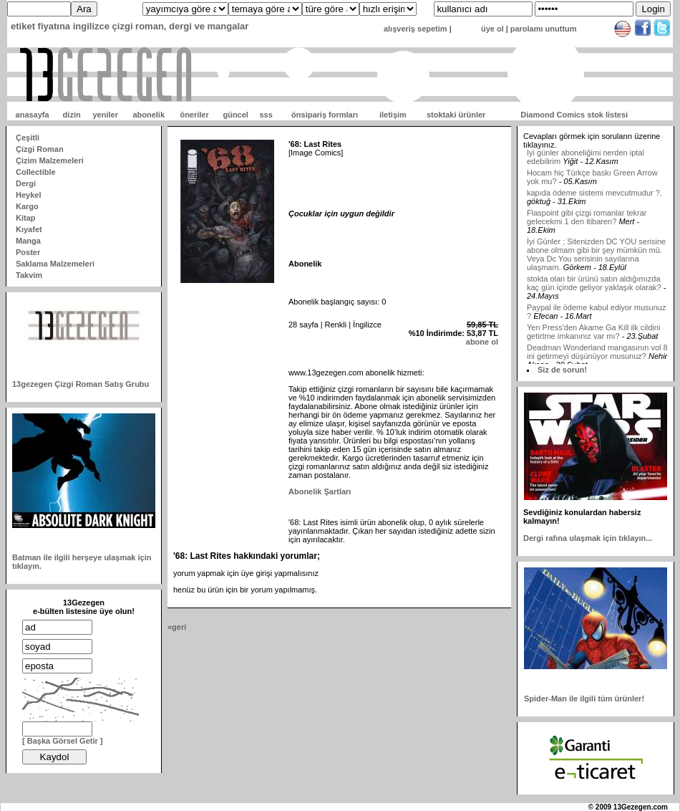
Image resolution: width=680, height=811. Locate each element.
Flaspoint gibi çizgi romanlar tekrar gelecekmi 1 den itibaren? (587, 220)
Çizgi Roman (40, 149)
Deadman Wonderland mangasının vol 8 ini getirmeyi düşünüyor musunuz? (597, 355)
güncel (235, 114)
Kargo (27, 206)
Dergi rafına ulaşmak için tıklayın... (587, 538)
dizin (72, 114)
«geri (176, 627)
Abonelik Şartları (319, 491)
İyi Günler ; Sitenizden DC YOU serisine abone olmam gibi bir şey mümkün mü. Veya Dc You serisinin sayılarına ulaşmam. (596, 258)
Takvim (29, 275)
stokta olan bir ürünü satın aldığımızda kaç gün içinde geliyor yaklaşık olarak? (594, 286)
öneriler (194, 114)
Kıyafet (29, 229)
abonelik (148, 114)
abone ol (482, 341)
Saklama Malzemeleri (55, 263)
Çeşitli (27, 137)
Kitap (26, 217)
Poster (28, 252)
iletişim (393, 114)
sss (265, 114)
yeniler (104, 114)
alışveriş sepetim (415, 28)
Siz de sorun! (562, 369)
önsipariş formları (324, 114)
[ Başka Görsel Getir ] (62, 740)
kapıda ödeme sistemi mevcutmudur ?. (594, 196)
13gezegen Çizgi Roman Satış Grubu (80, 384)
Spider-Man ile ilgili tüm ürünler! (584, 698)
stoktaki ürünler (456, 114)
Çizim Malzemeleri (50, 160)
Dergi (26, 183)
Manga (28, 240)
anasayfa (32, 114)
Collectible (36, 172)
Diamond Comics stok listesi (574, 114)
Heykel (28, 195)
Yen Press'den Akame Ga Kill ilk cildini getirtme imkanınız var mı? (593, 335)
